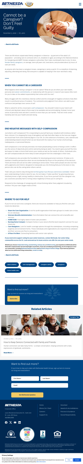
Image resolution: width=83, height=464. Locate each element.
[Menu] (80, 4)
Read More (8, 353)
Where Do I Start (45, 408)
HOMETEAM (12, 220)
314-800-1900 (9, 417)
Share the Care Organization (18, 210)
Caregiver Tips (74, 317)
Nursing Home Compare (16, 222)
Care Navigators (14, 226)
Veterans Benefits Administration (20, 215)
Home (41, 405)
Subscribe (13, 298)
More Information (41, 461)
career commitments (22, 92)
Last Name (46, 378)
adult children (11, 264)
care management (29, 264)
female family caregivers (14, 62)
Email (16, 385)
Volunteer (64, 405)
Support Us (43, 415)
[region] (41, 458)
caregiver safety (46, 264)
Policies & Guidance (68, 411)
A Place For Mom (14, 233)
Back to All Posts (12, 44)
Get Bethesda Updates (27, 395)
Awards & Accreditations (69, 408)
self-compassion (38, 108)
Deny (69, 459)
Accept (77, 459)
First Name (17, 378)
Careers (42, 411)
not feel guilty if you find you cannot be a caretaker (51, 172)
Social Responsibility (68, 415)
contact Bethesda (51, 238)
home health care (13, 270)
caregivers (61, 264)
